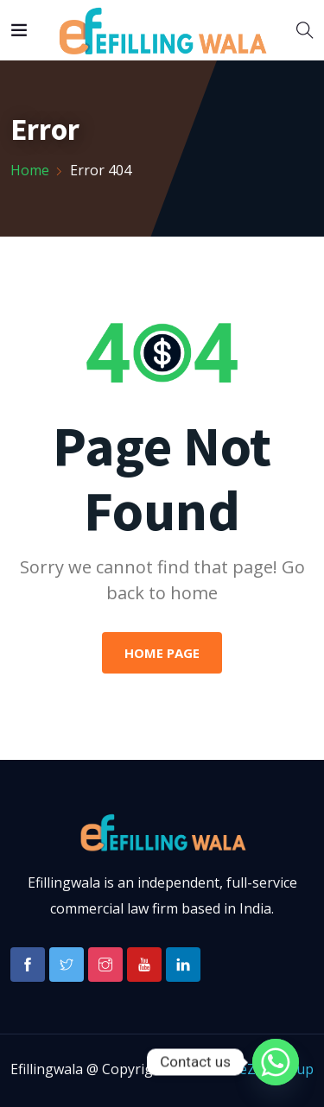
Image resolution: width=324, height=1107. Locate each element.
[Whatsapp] (275, 1062)
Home (29, 170)
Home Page (162, 652)
